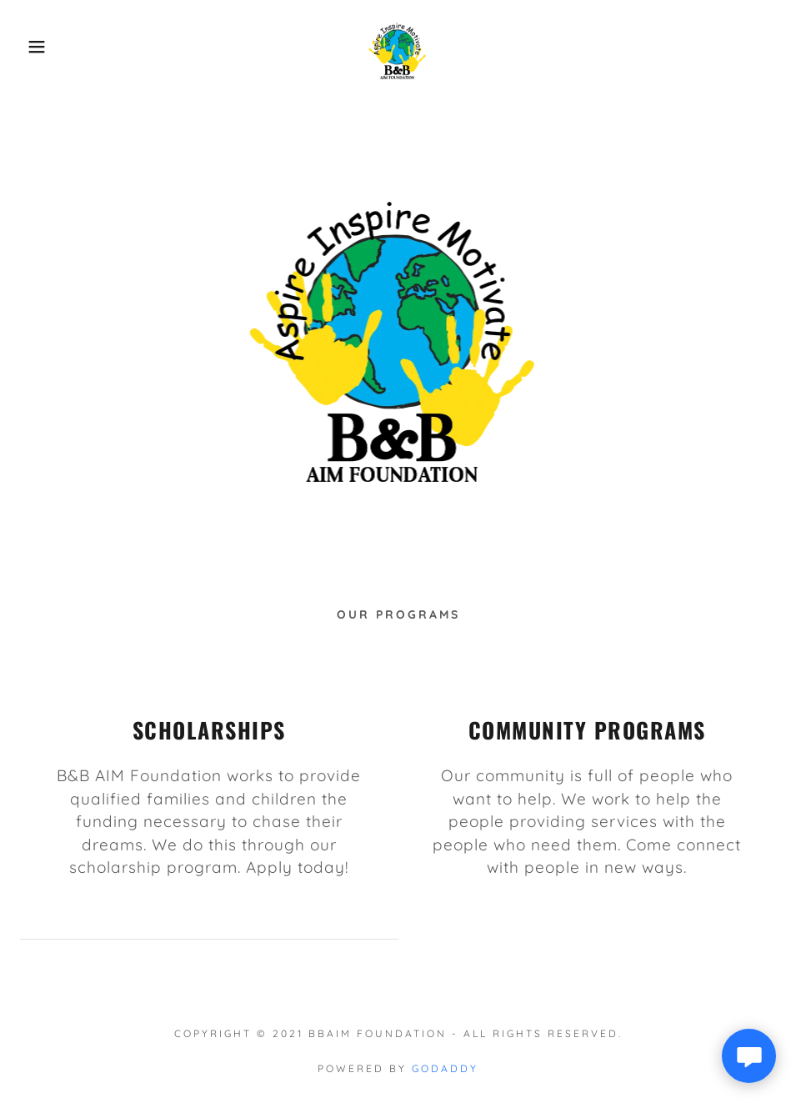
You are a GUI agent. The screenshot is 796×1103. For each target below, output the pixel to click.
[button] (40, 46)
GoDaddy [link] (445, 1068)
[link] (398, 45)
